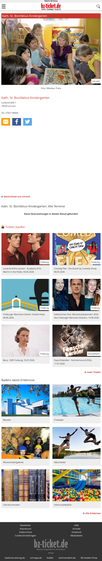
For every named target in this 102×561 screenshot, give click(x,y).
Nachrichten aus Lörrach (17, 196)
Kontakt (76, 528)
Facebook (76, 532)
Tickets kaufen (15, 227)
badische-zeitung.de (15, 557)
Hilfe (76, 525)
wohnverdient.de (67, 557)
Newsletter (25, 525)
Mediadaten (76, 535)
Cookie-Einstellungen (25, 535)
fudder (50, 557)
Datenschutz (25, 532)
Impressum (25, 528)
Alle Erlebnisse (93, 513)
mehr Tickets (94, 372)
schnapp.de (36, 557)
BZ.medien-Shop (89, 557)
